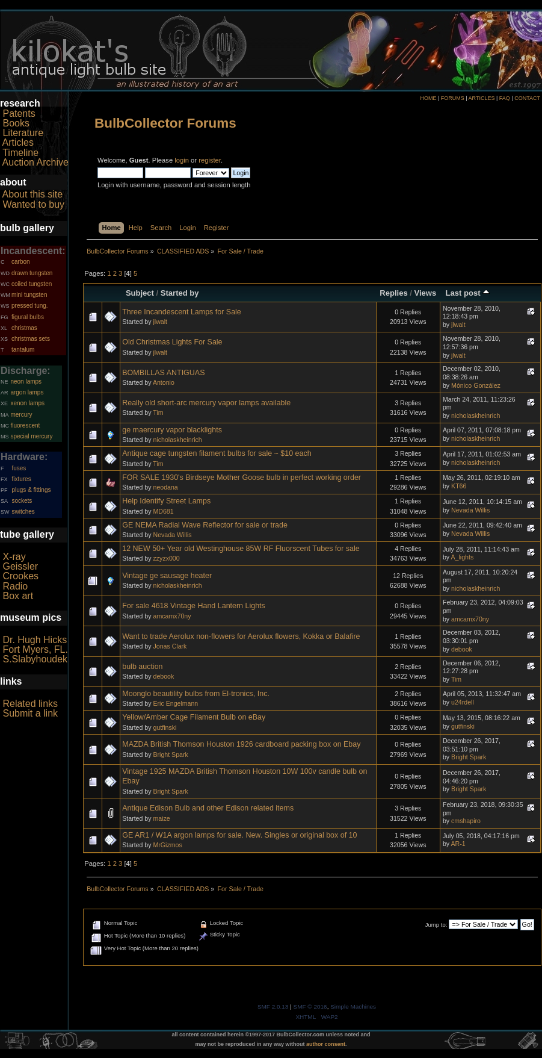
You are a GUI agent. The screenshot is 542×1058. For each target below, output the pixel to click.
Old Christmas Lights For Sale (172, 342)
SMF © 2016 (310, 1006)
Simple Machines (353, 1006)
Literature (22, 133)
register (210, 160)
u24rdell (462, 702)
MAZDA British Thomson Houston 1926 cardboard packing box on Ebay (241, 744)
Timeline (20, 153)
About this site (32, 194)
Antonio (163, 382)
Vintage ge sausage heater (167, 575)
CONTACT (527, 98)
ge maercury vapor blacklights (172, 430)
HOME (428, 98)
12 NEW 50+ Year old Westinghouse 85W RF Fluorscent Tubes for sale (240, 548)
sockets (21, 500)
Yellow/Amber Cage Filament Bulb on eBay (193, 717)
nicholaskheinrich (475, 415)
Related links (30, 704)
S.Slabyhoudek (34, 659)
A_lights (462, 557)
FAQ (504, 98)
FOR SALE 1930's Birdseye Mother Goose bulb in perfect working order (241, 477)
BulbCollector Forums (165, 123)
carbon (20, 261)
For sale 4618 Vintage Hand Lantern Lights (193, 606)
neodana (165, 487)
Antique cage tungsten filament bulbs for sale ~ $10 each (216, 453)
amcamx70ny (172, 616)
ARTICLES (482, 98)
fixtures (21, 479)
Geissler (20, 566)
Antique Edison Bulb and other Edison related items (208, 808)
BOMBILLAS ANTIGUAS (163, 373)
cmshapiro (466, 820)
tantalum (22, 349)
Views (425, 292)
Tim (158, 412)
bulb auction (142, 666)
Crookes (20, 576)
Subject (140, 292)
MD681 (163, 511)
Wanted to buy (33, 204)
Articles (18, 142)
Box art (17, 596)
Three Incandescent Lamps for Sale (181, 312)
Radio (15, 586)
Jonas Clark (169, 646)
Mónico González (475, 385)
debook (461, 649)
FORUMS (452, 98)
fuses (18, 468)
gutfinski (164, 727)
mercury (21, 414)
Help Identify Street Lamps (166, 501)
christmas (24, 328)
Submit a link (30, 713)
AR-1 (458, 843)
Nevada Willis (470, 510)
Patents (18, 113)
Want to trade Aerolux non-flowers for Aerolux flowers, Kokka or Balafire (241, 636)
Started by (180, 292)
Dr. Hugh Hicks (34, 640)
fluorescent (25, 425)
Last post (468, 292)
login (181, 160)
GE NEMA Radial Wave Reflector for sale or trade (205, 525)
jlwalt (160, 321)
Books (15, 123)
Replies (393, 292)
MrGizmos (167, 844)
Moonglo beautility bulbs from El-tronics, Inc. (195, 693)
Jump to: (436, 924)
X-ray (13, 557)
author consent (325, 1044)
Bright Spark (170, 754)
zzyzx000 (166, 558)
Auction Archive (35, 162)
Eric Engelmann (175, 703)
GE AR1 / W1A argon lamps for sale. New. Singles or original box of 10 (239, 835)
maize (161, 818)
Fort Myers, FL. (34, 649)
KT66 (458, 486)
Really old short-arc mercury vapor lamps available (206, 403)
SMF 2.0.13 (273, 1006)
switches (22, 511)
